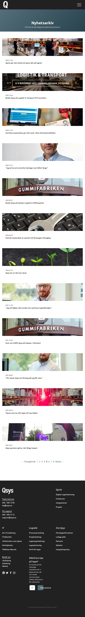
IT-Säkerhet (7, 537)
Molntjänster (7, 545)
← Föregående (28, 461)
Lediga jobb (61, 537)
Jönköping (6, 560)
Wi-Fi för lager (35, 549)
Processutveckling (36, 532)
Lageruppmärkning (37, 541)
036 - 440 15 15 (8, 514)
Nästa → (59, 461)
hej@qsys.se (7, 505)
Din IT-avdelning (8, 532)
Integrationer (61, 502)
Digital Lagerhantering (65, 494)
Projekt (59, 507)
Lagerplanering (35, 545)
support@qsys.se (9, 517)
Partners (59, 541)
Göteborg (6, 563)
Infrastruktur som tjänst (12, 541)
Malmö (5, 566)
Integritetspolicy (63, 549)
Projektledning (35, 537)
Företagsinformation (64, 532)
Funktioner (60, 498)
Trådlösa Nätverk (9, 549)
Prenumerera (41, 587)
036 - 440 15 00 (8, 502)
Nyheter (59, 545)
